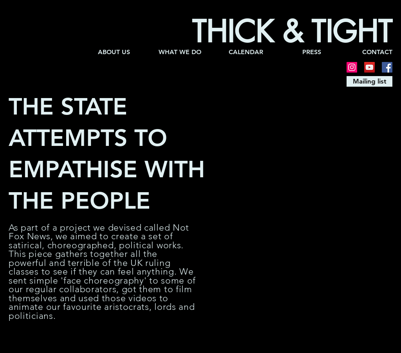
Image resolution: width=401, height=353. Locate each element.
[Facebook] (387, 67)
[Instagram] (352, 67)
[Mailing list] (369, 81)
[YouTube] (369, 67)
